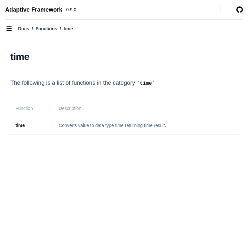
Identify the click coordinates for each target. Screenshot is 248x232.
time (20, 125)
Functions (46, 28)
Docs (23, 28)
